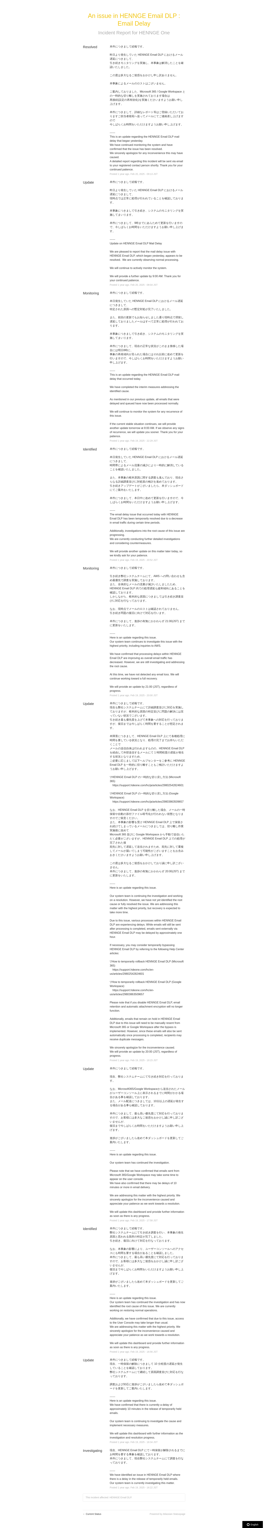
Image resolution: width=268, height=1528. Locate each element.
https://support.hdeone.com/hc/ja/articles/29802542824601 (148, 785)
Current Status (92, 1514)
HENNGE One (154, 32)
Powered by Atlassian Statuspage (167, 1514)
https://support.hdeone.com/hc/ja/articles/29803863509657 (148, 801)
